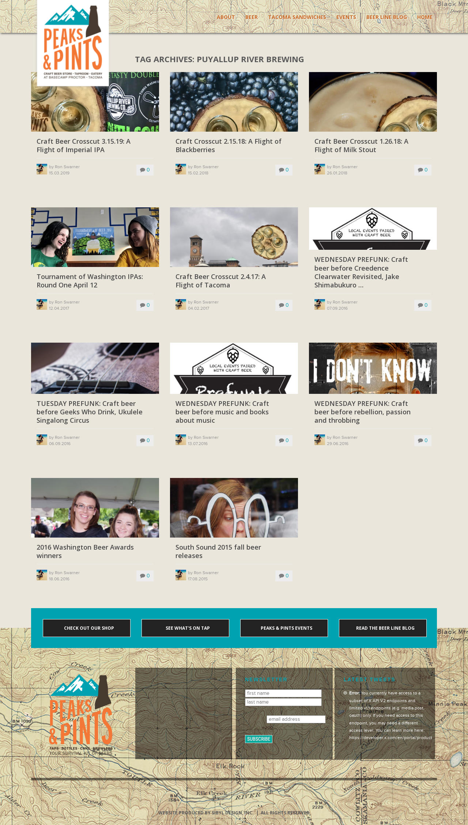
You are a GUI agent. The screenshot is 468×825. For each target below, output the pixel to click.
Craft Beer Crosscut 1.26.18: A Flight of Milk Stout (361, 145)
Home (425, 17)
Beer (251, 17)
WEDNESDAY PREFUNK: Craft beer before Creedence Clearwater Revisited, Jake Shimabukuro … (361, 272)
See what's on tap (187, 628)
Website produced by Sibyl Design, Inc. (206, 813)
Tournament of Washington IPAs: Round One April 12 (90, 280)
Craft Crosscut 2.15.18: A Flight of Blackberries (229, 145)
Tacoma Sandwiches (297, 17)
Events (346, 17)
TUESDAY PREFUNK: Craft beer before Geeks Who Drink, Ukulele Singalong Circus (90, 412)
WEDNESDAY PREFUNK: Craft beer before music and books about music (222, 412)
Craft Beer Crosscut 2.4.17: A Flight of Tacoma (221, 280)
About (226, 17)
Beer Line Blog (386, 17)
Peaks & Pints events (286, 628)
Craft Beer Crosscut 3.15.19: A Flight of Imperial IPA (84, 145)
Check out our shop (88, 628)
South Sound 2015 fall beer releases (218, 551)
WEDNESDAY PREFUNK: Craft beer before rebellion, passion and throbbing (362, 412)
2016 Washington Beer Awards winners (85, 551)
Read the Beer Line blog (385, 628)
